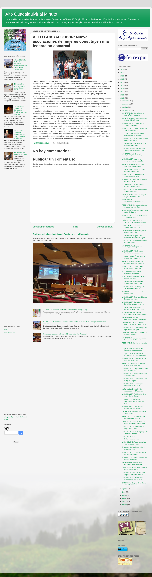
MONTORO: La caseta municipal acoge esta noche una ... (134, 196)
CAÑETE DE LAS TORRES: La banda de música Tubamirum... (134, 422)
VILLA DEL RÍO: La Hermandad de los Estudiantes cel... (134, 190)
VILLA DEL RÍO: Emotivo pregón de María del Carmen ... (135, 433)
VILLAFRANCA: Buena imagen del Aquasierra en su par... (134, 329)
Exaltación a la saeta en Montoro (20, 153)
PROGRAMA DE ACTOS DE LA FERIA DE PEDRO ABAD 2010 (134, 323)
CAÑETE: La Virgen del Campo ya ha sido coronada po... (134, 468)
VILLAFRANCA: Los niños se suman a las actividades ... (132, 407)
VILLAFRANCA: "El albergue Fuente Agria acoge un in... (132, 252)
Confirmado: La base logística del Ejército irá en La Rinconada (61, 234)
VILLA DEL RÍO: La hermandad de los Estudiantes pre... (134, 129)
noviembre (126, 104)
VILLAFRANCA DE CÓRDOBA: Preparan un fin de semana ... (133, 474)
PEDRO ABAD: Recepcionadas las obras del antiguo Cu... (134, 206)
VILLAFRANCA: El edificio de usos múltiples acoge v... (134, 380)
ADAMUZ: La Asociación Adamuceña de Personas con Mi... (133, 401)
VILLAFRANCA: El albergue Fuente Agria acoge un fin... (135, 139)
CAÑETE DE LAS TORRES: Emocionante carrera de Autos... (134, 221)
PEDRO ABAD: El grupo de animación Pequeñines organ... (134, 237)
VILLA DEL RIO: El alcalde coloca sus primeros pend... (134, 453)
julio (124, 492)
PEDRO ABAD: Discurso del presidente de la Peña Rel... (133, 308)
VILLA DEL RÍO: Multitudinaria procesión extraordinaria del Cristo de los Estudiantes (20, 65)
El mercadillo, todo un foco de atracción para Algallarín (19, 87)
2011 (122, 95)
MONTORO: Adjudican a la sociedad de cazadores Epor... (134, 155)
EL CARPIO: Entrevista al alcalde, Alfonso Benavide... (134, 277)
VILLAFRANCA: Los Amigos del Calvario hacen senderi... (133, 288)
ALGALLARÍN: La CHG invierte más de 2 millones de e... (133, 185)
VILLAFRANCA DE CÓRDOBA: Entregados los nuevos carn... (133, 150)
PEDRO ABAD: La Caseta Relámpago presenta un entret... (134, 313)
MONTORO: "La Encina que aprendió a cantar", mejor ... (133, 247)
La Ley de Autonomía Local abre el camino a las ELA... (134, 334)
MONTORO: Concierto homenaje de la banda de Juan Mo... (134, 339)
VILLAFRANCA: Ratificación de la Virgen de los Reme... (134, 395)
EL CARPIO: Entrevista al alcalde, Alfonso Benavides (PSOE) (65, 310)
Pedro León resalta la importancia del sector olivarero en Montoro (19, 134)
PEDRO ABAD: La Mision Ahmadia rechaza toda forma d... (134, 344)
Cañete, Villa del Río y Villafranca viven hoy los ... (134, 412)
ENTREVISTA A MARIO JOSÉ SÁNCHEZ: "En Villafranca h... (134, 354)
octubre (125, 107)
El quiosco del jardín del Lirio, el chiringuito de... (133, 448)
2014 (122, 85)
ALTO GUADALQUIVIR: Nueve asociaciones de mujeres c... (133, 134)
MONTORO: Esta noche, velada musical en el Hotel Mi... (133, 364)
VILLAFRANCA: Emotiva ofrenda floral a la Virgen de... (134, 359)
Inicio (75, 226)
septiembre (126, 110)
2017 (122, 76)
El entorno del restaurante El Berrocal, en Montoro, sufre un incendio (20, 110)
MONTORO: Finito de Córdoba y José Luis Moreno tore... (134, 165)
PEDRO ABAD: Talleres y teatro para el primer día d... (133, 170)
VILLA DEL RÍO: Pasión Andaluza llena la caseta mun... (134, 443)
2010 (122, 98)
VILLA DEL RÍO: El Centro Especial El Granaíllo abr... (134, 216)
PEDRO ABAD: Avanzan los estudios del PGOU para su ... (133, 201)
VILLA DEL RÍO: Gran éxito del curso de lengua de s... (133, 175)
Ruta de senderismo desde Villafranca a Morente (131, 272)
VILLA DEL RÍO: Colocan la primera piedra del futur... (135, 211)
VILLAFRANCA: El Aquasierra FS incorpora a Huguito (134, 124)
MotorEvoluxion (9, 332)
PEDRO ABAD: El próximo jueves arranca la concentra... (134, 231)
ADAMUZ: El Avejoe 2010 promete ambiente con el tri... (134, 180)
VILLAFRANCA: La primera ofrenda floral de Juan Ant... (135, 369)
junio (124, 495)
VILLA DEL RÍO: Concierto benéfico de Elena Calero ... (135, 242)
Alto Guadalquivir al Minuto (31, 14)
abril (124, 501)
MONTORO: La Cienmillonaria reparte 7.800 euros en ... (133, 114)
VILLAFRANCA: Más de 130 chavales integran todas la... (133, 160)
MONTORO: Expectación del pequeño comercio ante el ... (133, 262)
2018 (122, 73)
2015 (122, 82)
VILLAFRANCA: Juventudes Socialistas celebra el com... (133, 303)
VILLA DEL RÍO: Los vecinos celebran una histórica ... (132, 226)
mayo (124, 498)
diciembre (126, 101)
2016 (122, 79)
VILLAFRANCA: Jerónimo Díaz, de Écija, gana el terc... (134, 298)
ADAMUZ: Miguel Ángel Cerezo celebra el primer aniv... (133, 257)
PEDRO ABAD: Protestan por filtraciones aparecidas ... (132, 349)
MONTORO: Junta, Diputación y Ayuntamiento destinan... (133, 417)
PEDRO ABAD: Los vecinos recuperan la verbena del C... (133, 463)
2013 (122, 88)
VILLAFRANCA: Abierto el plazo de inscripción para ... (134, 374)
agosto (125, 489)
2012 (122, 92)
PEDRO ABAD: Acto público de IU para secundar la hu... (134, 145)
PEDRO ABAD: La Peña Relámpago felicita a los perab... (134, 318)
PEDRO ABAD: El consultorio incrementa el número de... (132, 282)
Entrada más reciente (43, 226)
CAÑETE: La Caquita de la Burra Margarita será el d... (134, 484)
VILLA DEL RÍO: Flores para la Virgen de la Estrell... (133, 427)
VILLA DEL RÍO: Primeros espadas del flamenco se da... (134, 438)
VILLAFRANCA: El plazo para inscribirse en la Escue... (132, 385)
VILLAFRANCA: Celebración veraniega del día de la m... (132, 479)
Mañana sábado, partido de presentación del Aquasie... (132, 390)
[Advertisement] (15, 210)
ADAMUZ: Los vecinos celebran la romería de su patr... (134, 458)
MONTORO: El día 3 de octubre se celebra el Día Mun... (134, 119)
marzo (124, 505)
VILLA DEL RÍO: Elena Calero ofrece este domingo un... (132, 267)
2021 (122, 69)
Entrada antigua (104, 226)
